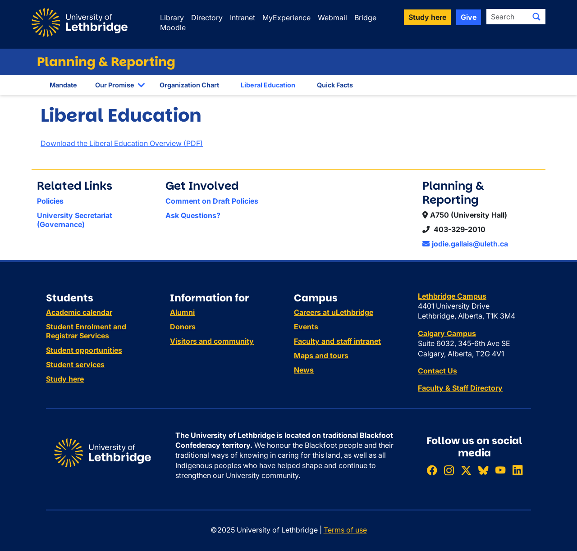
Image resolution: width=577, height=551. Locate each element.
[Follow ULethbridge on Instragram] (449, 470)
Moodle (173, 27)
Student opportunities (84, 350)
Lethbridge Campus (452, 296)
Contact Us (437, 370)
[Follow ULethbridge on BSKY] (483, 470)
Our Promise (114, 85)
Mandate (63, 85)
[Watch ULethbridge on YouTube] (500, 470)
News (304, 369)
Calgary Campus (447, 333)
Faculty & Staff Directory (460, 387)
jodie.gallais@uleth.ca (465, 243)
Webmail (332, 17)
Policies (50, 200)
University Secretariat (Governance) (74, 220)
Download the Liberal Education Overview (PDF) (122, 143)
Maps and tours (321, 355)
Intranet (242, 17)
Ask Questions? (192, 215)
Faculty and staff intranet (337, 341)
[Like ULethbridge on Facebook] (432, 470)
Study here (65, 378)
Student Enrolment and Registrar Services (86, 331)
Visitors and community (212, 341)
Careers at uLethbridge (333, 312)
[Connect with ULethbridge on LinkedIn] (517, 470)
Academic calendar (79, 312)
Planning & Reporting (106, 62)
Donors (183, 326)
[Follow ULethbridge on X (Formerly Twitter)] (466, 470)
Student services (75, 364)
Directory (207, 17)
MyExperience (286, 17)
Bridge (365, 17)
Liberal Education (268, 85)
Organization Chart (189, 85)
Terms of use (345, 529)
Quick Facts (335, 85)
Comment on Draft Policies (211, 200)
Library (172, 17)
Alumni (182, 312)
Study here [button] (427, 17)
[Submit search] (536, 16)
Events (306, 326)
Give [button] (468, 17)
